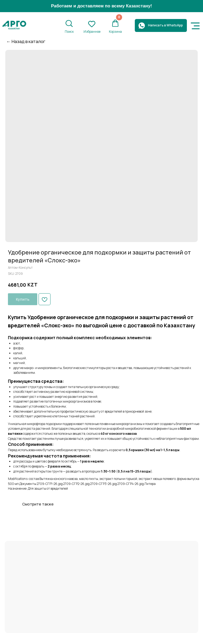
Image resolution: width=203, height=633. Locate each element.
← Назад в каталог (25, 41)
